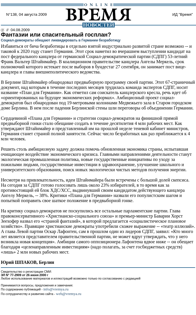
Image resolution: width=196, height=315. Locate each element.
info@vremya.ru (55, 289)
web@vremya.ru (68, 294)
